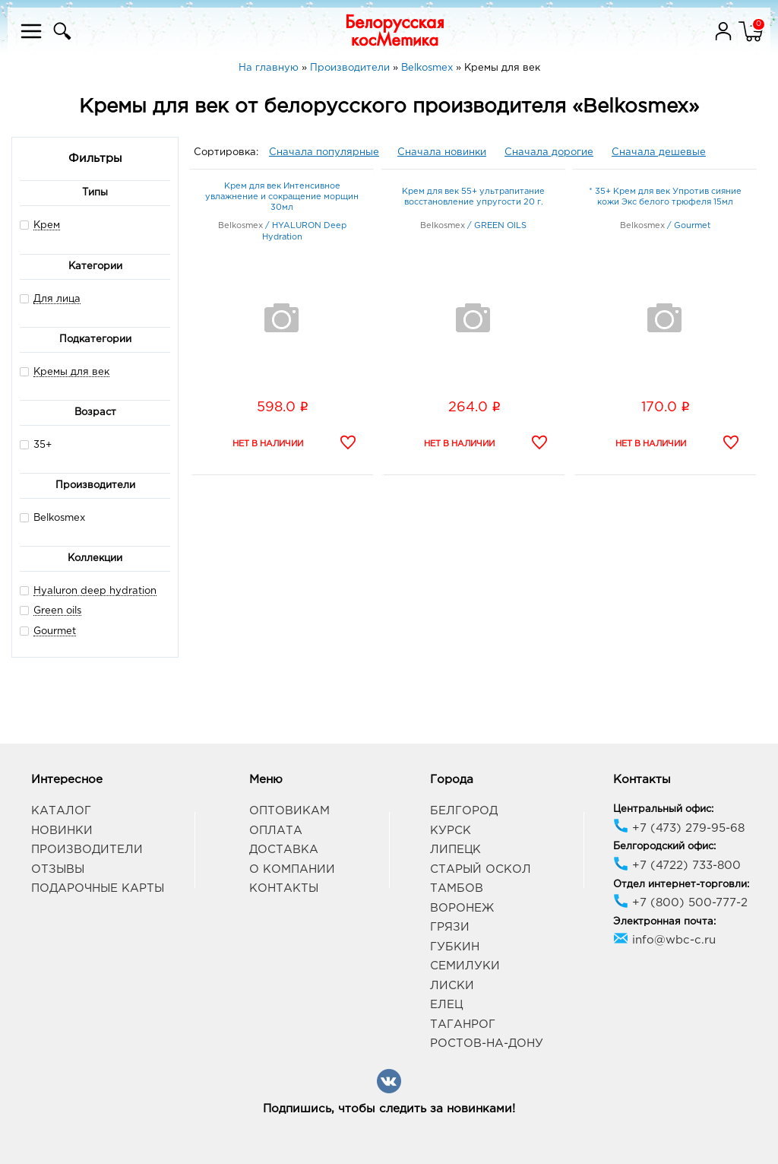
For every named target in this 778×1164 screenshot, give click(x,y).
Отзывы (57, 869)
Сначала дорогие (548, 152)
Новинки (62, 831)
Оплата (275, 831)
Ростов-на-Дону (486, 1043)
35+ (36, 444)
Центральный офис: (663, 809)
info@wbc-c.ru (664, 940)
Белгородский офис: (664, 846)
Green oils (57, 611)
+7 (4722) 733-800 (677, 866)
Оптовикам (289, 811)
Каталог (61, 811)
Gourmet (54, 631)
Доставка (283, 850)
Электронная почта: (664, 922)
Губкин (454, 947)
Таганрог (462, 1024)
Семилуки (465, 966)
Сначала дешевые (659, 152)
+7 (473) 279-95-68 (679, 828)
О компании (292, 869)
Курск (450, 831)
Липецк (455, 850)
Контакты (283, 888)
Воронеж (462, 908)
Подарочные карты (97, 888)
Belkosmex (52, 517)
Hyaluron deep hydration (95, 591)
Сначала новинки (441, 152)
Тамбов (456, 888)
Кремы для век (71, 372)
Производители (87, 850)
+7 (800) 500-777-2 (680, 903)
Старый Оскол (480, 869)
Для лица (57, 299)
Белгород (464, 811)
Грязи (450, 927)
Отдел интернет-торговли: (681, 884)
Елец (446, 1005)
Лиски (452, 986)
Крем (46, 225)
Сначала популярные (324, 152)
